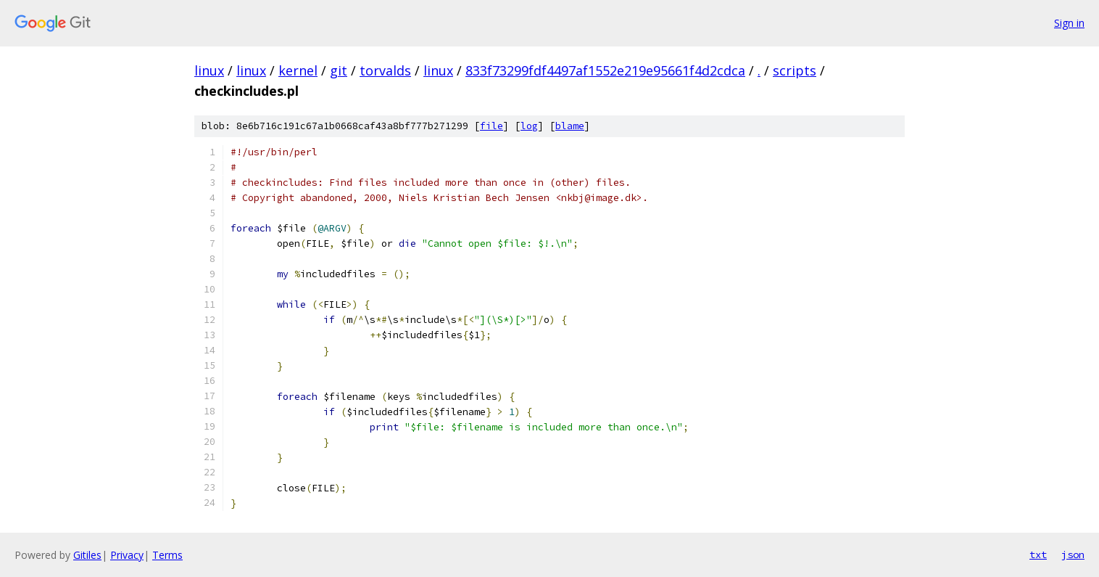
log (529, 126)
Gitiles (87, 555)
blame (569, 126)
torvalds (385, 70)
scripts (794, 70)
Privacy (127, 555)
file (491, 126)
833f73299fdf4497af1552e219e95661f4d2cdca (605, 70)
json (1073, 554)
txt (1038, 554)
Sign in (1069, 23)
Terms (167, 555)
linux (209, 70)
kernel (298, 70)
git (338, 70)
